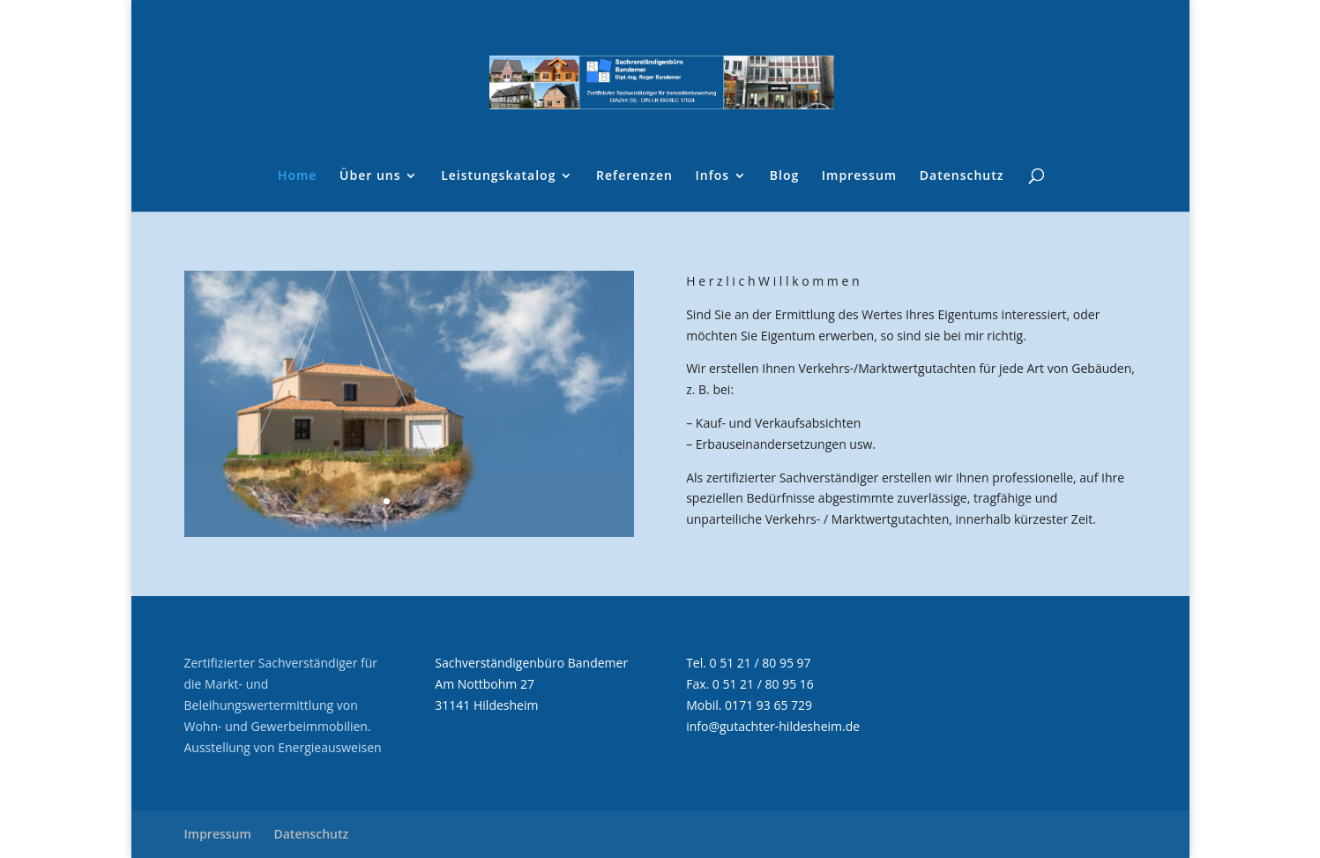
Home (297, 176)
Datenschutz (962, 176)
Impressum (859, 176)
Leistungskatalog (498, 176)
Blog (784, 176)
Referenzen (634, 176)
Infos (713, 176)
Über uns (369, 176)
